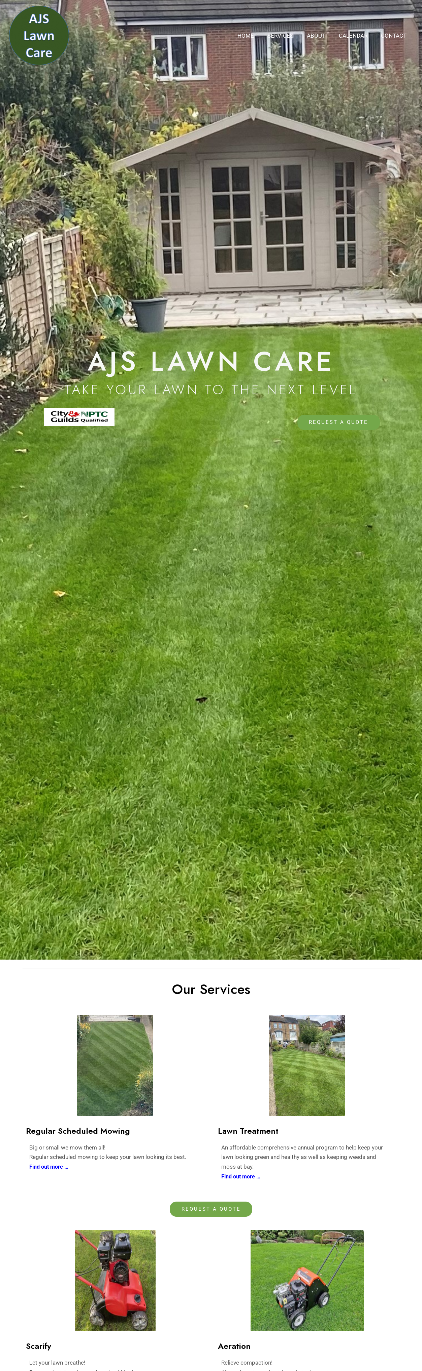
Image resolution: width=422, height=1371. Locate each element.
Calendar (356, 35)
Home (255, 35)
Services (287, 35)
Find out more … (242, 1176)
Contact (395, 35)
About (321, 35)
